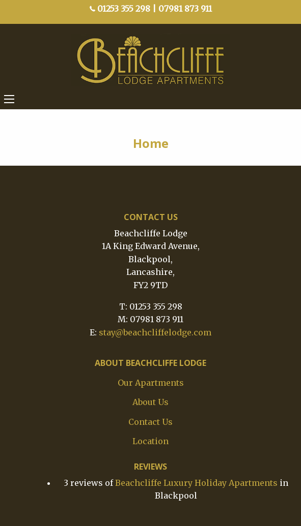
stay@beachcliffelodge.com (155, 332)
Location (150, 441)
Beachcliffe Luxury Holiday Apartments (196, 483)
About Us (150, 402)
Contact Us (150, 422)
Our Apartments (151, 383)
